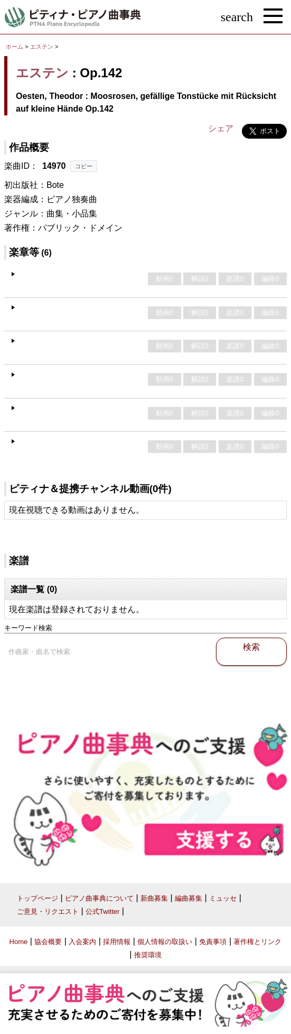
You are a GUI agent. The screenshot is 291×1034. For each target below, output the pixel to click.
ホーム (14, 46)
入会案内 (82, 942)
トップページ (37, 898)
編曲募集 (188, 898)
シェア (220, 128)
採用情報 (116, 942)
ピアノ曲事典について (99, 898)
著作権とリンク (257, 942)
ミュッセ (223, 898)
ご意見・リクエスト (48, 911)
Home (19, 942)
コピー (83, 166)
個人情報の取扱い (164, 942)
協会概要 (48, 942)
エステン (41, 46)
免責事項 (213, 942)
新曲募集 (154, 898)
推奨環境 (148, 955)
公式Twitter (102, 911)
